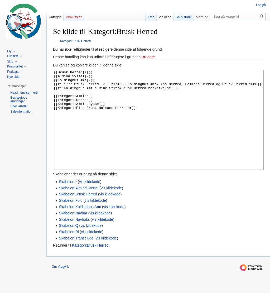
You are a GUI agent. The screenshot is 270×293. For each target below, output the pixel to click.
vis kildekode (89, 201)
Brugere (148, 57)
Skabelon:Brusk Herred (78, 214)
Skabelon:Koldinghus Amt (80, 226)
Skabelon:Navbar (73, 233)
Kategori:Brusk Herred (75, 40)
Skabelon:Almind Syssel (78, 208)
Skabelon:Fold (71, 220)
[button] (19, 86)
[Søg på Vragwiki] (239, 16)
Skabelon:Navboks (74, 239)
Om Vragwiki (61, 286)
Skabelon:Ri (69, 251)
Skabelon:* (68, 201)
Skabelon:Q (68, 245)
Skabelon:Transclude (76, 258)
